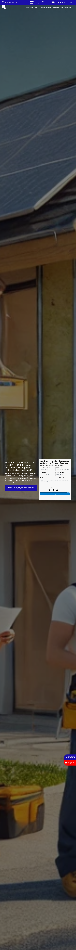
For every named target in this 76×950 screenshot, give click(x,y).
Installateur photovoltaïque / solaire (62, 7)
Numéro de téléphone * (61, 472)
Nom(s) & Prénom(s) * (45, 467)
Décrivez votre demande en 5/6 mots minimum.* (52, 478)
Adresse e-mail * (59, 467)
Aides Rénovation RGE (46, 7)
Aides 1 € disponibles (32, 7)
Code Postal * (43, 472)
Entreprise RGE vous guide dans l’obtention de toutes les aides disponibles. (21, 488)
